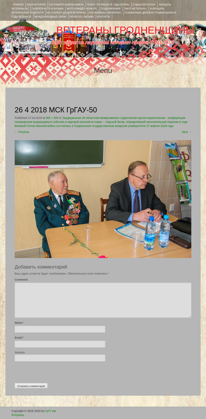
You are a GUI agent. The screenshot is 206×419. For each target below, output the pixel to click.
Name (18, 322)
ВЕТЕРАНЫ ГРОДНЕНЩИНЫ (125, 30)
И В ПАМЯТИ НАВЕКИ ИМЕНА (66, 4)
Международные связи (50, 16)
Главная (18, 4)
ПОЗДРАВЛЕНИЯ (110, 8)
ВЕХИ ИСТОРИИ (36, 4)
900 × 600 (52, 117)
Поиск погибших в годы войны (108, 4)
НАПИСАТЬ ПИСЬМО (82, 16)
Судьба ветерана (144, 4)
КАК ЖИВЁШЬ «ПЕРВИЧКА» (105, 12)
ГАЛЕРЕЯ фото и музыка (48, 8)
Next (186, 132)
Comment (21, 279)
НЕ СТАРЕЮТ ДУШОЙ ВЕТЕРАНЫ (66, 12)
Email (18, 337)
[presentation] (45, 371)
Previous (22, 132)
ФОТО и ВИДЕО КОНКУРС (82, 8)
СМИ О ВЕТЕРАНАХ (135, 8)
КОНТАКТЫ (103, 16)
